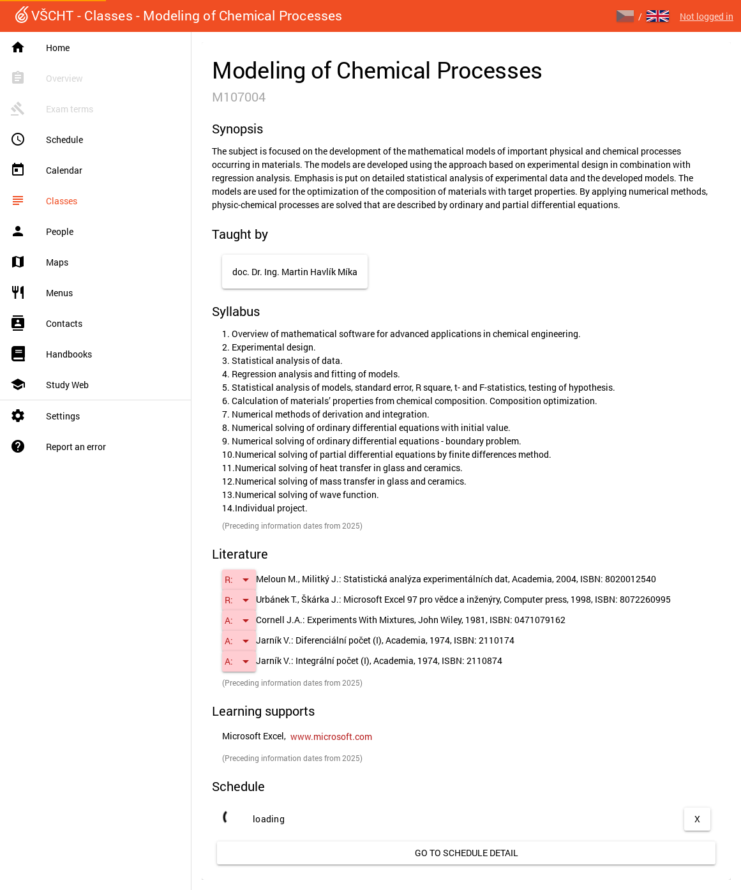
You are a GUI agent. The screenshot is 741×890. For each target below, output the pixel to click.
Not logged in (706, 16)
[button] (239, 579)
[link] (331, 737)
